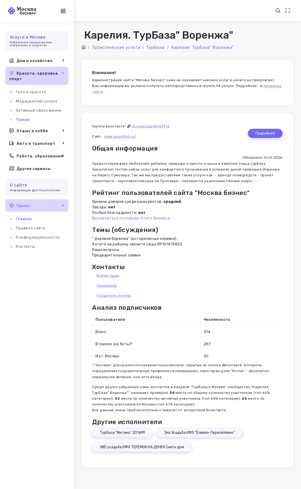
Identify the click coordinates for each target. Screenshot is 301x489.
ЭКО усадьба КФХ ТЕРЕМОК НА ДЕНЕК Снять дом (142, 447)
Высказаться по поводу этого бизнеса (131, 218)
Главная (24, 219)
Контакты (25, 246)
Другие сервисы (30, 168)
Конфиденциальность (38, 237)
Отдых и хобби (36, 130)
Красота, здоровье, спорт (36, 75)
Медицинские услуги (36, 101)
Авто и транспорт (36, 143)
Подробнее (265, 133)
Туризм (23, 119)
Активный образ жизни (38, 110)
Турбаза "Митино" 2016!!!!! (122, 432)
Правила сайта (30, 228)
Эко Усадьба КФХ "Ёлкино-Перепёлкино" (199, 432)
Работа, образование (36, 156)
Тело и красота (31, 92)
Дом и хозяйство (36, 60)
